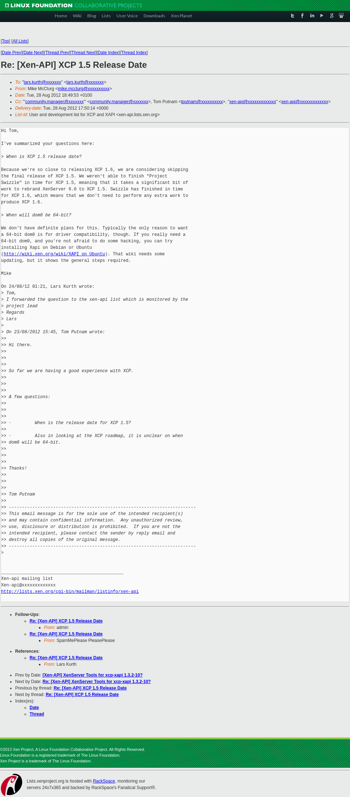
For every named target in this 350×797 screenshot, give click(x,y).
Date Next (33, 52)
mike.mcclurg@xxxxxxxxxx (83, 88)
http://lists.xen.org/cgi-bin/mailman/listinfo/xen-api (70, 592)
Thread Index (134, 52)
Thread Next (83, 52)
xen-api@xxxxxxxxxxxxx (252, 101)
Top (5, 41)
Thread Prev (57, 52)
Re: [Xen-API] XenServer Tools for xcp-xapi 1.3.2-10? (97, 681)
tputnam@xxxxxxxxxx (202, 101)
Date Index (108, 52)
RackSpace (104, 781)
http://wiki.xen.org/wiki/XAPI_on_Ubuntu (54, 254)
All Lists (20, 41)
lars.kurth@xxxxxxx (42, 82)
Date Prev (11, 52)
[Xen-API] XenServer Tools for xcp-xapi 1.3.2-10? (93, 675)
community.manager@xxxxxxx (54, 101)
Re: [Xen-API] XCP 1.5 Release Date (66, 621)
